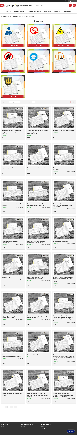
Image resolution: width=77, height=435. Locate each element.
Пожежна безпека (12, 71)
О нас (2, 431)
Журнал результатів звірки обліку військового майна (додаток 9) (36, 204)
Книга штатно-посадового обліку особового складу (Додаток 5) (36, 278)
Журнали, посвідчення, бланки (20, 16)
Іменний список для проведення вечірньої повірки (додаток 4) (38, 316)
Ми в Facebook (43, 428)
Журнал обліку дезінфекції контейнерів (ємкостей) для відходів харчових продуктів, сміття (37, 132)
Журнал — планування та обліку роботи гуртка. (12, 394)
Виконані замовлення (34, 11)
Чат (71, 431)
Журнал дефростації (7, 167)
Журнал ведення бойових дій (60, 241)
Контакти (57, 11)
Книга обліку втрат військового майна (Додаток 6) (63, 168)
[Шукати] (65, 5)
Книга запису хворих (7, 277)
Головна (8, 11)
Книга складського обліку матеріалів (37, 167)
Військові (12, 96)
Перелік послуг (24, 428)
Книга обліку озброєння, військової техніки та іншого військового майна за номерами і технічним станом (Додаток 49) (63, 318)
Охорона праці (13, 45)
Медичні (38, 45)
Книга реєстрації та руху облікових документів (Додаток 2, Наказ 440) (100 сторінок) (37, 395)
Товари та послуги (19, 11)
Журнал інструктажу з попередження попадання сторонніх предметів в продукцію (11, 132)
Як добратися (47, 11)
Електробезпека (64, 45)
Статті (2, 426)
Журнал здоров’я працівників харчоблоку (63, 130)
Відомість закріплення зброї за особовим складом (12, 204)
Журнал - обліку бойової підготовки (36, 354)
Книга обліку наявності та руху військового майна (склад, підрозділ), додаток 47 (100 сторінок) (63, 395)
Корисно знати (67, 11)
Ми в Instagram (43, 426)
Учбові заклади (38, 71)
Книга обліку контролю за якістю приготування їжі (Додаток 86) (36, 242)
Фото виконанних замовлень (28, 431)
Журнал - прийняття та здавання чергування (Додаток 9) (10, 316)
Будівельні (64, 71)
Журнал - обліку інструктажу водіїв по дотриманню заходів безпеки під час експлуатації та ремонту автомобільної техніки (63, 279)
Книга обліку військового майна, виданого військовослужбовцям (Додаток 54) (13, 355)
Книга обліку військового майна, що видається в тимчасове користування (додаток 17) (63, 205)
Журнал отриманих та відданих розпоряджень (10, 242)
